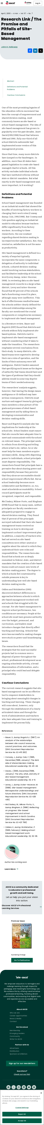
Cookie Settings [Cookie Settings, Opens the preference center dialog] (22, 1108)
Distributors (14, 1051)
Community (15, 1036)
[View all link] (22, 907)
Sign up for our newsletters (22, 1063)
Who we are (15, 1013)
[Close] (41, 1092)
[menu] (1, 3)
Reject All (22, 1114)
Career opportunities (18, 1016)
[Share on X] (40, 50)
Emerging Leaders (17, 1033)
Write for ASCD (16, 1039)
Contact (13, 1021)
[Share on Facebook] (30, 50)
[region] (22, 1107)
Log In (37, 3)
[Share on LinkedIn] (35, 50)
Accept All (22, 1121)
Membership (15, 1030)
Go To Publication (22, 960)
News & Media (15, 1018)
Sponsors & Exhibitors (18, 1054)
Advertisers (14, 1048)
